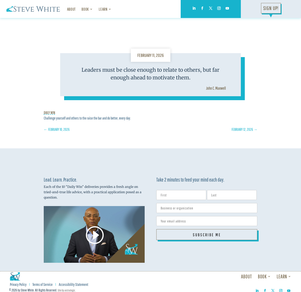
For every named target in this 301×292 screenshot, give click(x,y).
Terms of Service (42, 285)
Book (85, 9)
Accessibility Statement (73, 285)
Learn (103, 9)
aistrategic (70, 290)
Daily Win (49, 112)
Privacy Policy (18, 285)
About (71, 9)
